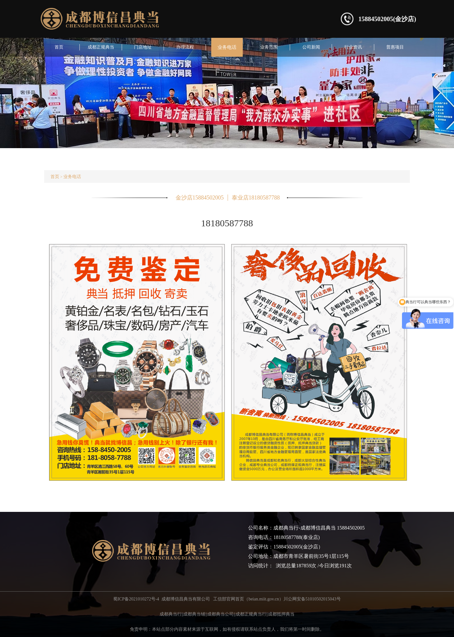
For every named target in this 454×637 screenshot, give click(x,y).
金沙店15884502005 (200, 197)
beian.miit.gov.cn (263, 599)
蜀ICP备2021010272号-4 (136, 599)
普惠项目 (395, 47)
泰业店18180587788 (256, 197)
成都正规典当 (101, 47)
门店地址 (143, 47)
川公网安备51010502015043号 (312, 599)
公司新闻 (311, 47)
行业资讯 (353, 47)
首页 (59, 47)
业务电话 (227, 47)
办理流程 (185, 47)
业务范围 (269, 47)
